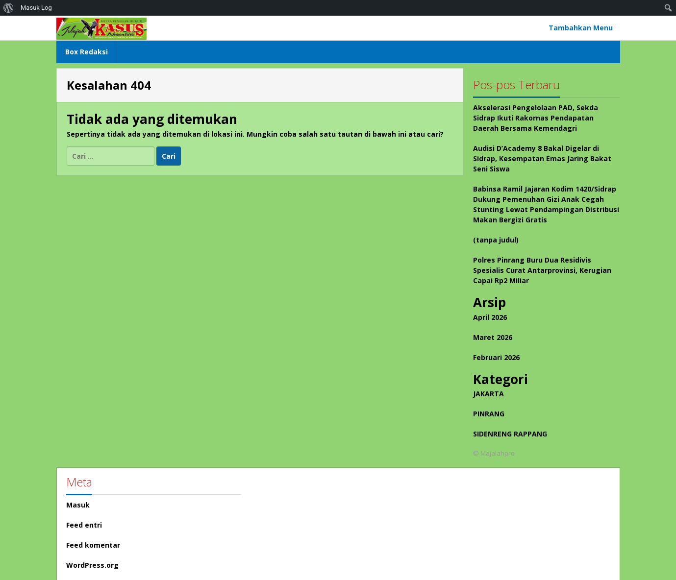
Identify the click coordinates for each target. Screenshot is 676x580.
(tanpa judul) (496, 239)
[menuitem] (8, 8)
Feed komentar (93, 545)
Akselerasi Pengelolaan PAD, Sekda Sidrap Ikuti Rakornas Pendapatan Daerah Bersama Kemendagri (535, 118)
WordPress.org (92, 565)
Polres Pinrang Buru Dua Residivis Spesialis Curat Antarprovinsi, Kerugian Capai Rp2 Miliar (542, 270)
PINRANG (488, 413)
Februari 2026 (496, 357)
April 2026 (490, 317)
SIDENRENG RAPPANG (510, 433)
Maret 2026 (492, 337)
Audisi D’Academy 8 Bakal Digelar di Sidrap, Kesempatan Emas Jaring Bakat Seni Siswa (542, 158)
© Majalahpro (494, 453)
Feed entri (84, 525)
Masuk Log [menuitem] (36, 7)
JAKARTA (488, 393)
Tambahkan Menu (581, 27)
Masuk (78, 504)
